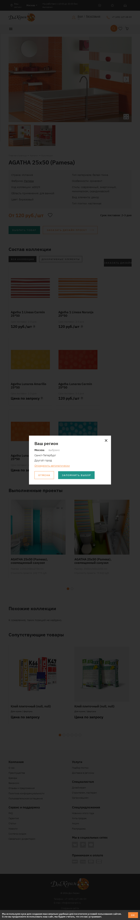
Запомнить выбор (76, 475)
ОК (133, 915)
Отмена (44, 475)
